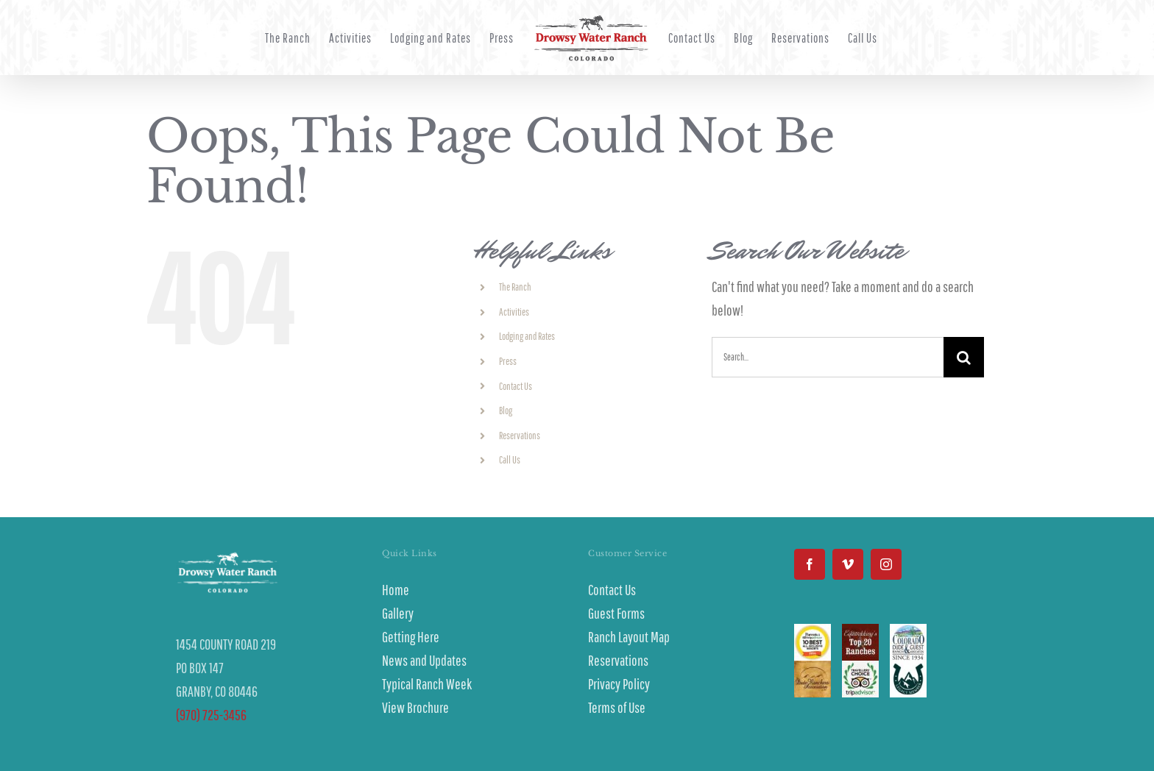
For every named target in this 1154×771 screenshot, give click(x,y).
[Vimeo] (847, 564)
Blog (505, 410)
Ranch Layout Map (629, 636)
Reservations (519, 435)
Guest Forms (616, 613)
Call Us (509, 460)
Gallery (398, 613)
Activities (514, 312)
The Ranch (515, 287)
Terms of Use (616, 707)
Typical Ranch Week (427, 683)
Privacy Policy (619, 683)
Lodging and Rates (527, 336)
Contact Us (515, 386)
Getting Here (410, 636)
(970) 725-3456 (211, 714)
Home (395, 589)
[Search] (964, 357)
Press (508, 361)
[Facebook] (809, 564)
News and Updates (424, 660)
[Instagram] (886, 564)
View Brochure (415, 707)
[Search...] (828, 357)
